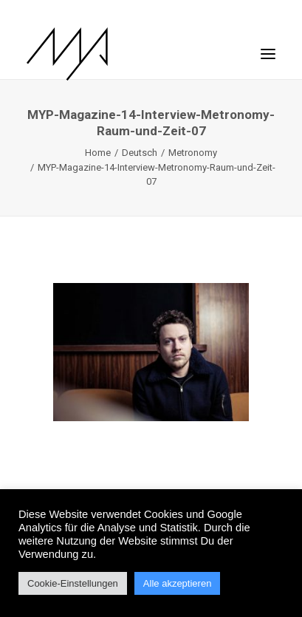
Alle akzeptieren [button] (177, 583)
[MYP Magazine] (67, 54)
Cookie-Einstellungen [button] (72, 583)
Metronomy (192, 152)
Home (98, 152)
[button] (268, 46)
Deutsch (139, 152)
